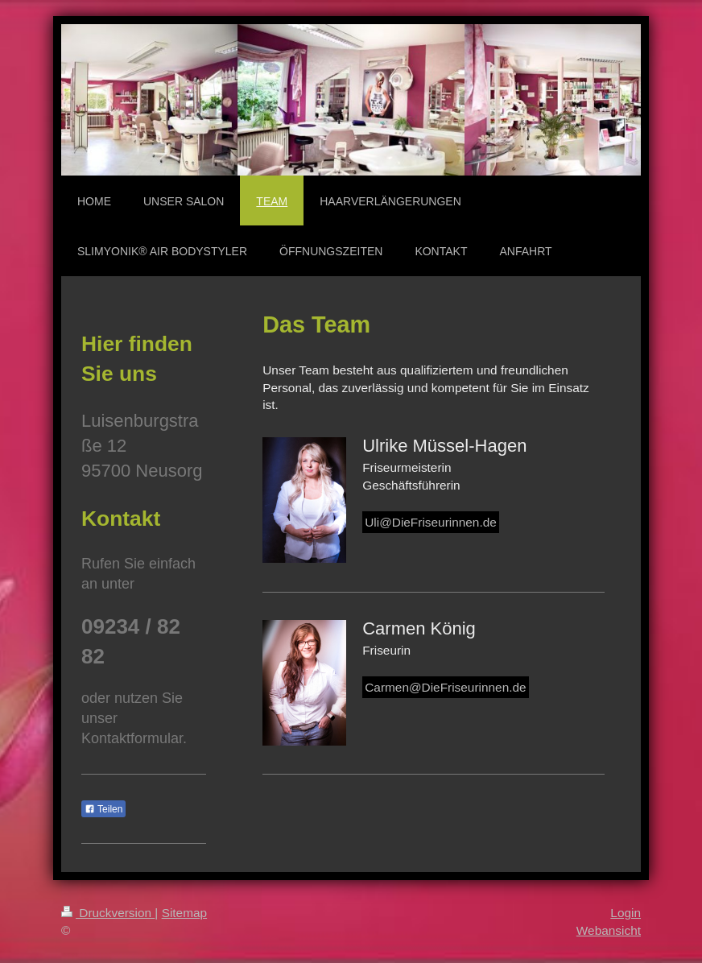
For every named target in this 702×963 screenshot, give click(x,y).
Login (625, 913)
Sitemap (184, 913)
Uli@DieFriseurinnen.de (431, 522)
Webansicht (608, 930)
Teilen (103, 809)
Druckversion (108, 913)
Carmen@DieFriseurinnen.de (445, 687)
